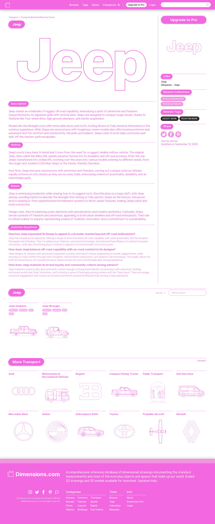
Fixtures (82, 501)
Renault (181, 414)
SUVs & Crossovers (173, 99)
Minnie (174, 141)
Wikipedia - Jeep (170, 85)
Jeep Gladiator (18, 305)
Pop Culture (97, 509)
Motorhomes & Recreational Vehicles (55, 375)
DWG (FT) (13, 310)
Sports (94, 501)
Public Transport (153, 373)
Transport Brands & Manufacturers (38, 17)
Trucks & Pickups (172, 104)
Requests (114, 509)
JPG (11, 314)
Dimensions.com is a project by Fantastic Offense (38, 498)
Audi (11, 373)
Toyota (113, 414)
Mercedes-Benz (18, 414)
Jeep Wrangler (51, 305)
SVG (31, 310)
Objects (70, 509)
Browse (74, 4)
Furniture (83, 497)
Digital (94, 505)
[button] (160, 293)
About (95, 4)
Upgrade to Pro (136, 4)
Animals (70, 501)
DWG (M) (23, 310)
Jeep (164, 81)
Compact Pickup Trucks (123, 373)
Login (152, 4)
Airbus (46, 414)
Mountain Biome (189, 118)
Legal (130, 505)
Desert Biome (170, 118)
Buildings (83, 509)
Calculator (115, 505)
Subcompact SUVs (87, 414)
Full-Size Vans (184, 373)
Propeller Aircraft (153, 414)
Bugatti (80, 373)
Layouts (82, 505)
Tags (85, 4)
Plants (69, 505)
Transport (13, 17)
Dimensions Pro (135, 501)
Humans (70, 497)
